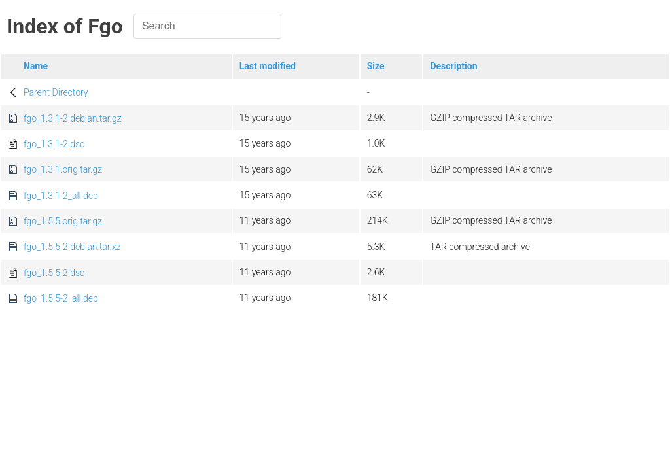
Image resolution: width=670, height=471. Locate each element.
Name (36, 66)
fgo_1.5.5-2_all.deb (61, 298)
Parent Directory (56, 92)
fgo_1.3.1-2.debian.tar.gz (72, 118)
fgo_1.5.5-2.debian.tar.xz (72, 246)
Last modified (267, 66)
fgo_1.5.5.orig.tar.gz (63, 221)
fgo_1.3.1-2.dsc (54, 144)
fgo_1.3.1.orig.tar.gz (63, 169)
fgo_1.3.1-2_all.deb (61, 195)
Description (453, 66)
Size (376, 66)
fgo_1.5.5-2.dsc (54, 273)
